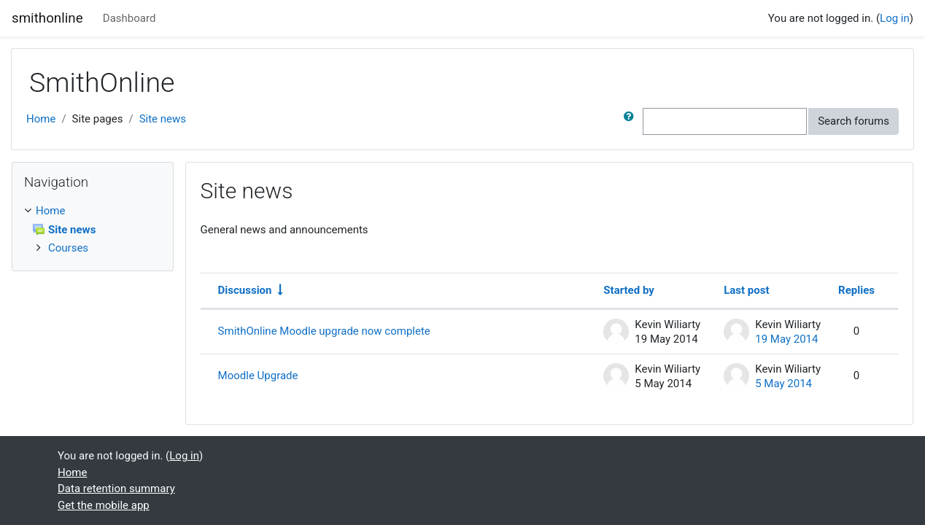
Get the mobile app (104, 505)
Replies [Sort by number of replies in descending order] (856, 290)
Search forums (853, 121)
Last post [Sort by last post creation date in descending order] (746, 290)
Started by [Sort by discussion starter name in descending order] (628, 290)
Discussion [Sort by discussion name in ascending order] (245, 290)
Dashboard (129, 18)
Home (40, 118)
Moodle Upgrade (258, 375)
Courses (68, 247)
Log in (895, 18)
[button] (631, 121)
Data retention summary (116, 488)
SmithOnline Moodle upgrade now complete (324, 331)
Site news (162, 118)
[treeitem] (92, 211)
